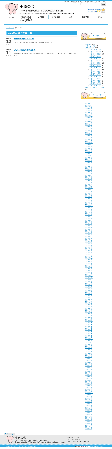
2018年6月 (88, 197)
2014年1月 (88, 274)
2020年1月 (88, 173)
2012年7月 (88, 306)
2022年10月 (89, 144)
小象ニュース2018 (95, 73)
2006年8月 (88, 420)
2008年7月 (88, 384)
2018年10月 (89, 189)
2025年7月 (88, 107)
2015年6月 (88, 245)
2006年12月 (89, 412)
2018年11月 (89, 188)
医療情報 (85, 17)
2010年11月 (89, 340)
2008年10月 (89, 380)
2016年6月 (88, 227)
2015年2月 (88, 251)
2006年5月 (88, 423)
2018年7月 (88, 195)
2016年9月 (88, 222)
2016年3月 (88, 233)
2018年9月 (88, 191)
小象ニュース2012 (95, 62)
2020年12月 (89, 164)
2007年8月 (88, 398)
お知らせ (88, 44)
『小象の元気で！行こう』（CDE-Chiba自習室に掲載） (26, 19)
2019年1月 (88, 184)
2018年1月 (88, 204)
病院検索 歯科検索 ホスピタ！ (98, 446)
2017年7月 (88, 209)
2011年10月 (89, 321)
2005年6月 (88, 429)
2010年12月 (89, 339)
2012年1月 (88, 315)
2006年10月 (89, 416)
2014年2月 (88, 272)
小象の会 (20, 446)
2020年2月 (88, 171)
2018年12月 (89, 186)
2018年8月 (88, 193)
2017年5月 (88, 213)
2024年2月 (88, 125)
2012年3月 (88, 312)
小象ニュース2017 (95, 71)
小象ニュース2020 (95, 76)
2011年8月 (88, 324)
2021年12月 (89, 153)
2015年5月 (88, 247)
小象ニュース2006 (95, 51)
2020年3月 (88, 170)
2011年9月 (88, 322)
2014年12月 (89, 254)
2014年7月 (88, 263)
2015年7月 (88, 243)
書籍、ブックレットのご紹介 (94, 87)
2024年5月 (88, 119)
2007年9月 (88, 396)
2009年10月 (89, 362)
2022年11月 (89, 143)
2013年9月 (88, 281)
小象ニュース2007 (95, 53)
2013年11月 (89, 278)
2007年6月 (88, 402)
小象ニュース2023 (95, 82)
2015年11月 (89, 238)
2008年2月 (88, 391)
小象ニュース (89, 48)
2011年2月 (88, 335)
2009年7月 (88, 367)
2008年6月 (88, 385)
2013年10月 (89, 279)
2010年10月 (89, 342)
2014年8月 (88, 261)
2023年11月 (89, 126)
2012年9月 (88, 303)
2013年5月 (88, 288)
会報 (70, 17)
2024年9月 (88, 118)
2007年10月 (89, 394)
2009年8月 (88, 366)
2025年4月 (88, 110)
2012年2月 (88, 314)
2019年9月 (88, 177)
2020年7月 (88, 166)
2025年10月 (89, 105)
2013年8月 (88, 283)
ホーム (11, 17)
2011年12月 (89, 317)
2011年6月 (88, 328)
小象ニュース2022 (95, 80)
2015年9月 (88, 242)
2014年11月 (89, 256)
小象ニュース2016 (95, 69)
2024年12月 (89, 116)
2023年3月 (88, 137)
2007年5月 (88, 403)
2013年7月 (88, 285)
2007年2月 (88, 409)
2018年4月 (88, 200)
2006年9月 (88, 418)
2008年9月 (88, 382)
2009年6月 (88, 369)
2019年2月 (88, 182)
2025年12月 (89, 103)
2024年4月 (88, 121)
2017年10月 (89, 206)
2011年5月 (88, 330)
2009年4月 (88, 373)
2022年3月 (88, 150)
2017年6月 (88, 211)
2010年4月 (88, 353)
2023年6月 (88, 132)
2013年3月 (88, 292)
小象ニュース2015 (95, 67)
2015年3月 (88, 249)
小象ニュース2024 (95, 84)
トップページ (10, 28)
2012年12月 (89, 297)
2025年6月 (88, 109)
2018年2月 (88, 202)
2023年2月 (88, 139)
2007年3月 (88, 407)
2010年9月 (88, 344)
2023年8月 (88, 128)
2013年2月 (88, 294)
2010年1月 (88, 357)
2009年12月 (89, 358)
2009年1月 (88, 376)
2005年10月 (89, 427)
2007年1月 (88, 411)
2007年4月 (88, 405)
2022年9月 (88, 146)
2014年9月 (88, 260)
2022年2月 (88, 152)
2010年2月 (88, 355)
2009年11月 (89, 360)
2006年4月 (88, 425)
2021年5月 (88, 161)
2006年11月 (89, 414)
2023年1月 (88, 141)
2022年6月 (88, 148)
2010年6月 (88, 349)
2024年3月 (88, 123)
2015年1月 (88, 252)
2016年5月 (88, 229)
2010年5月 (88, 351)
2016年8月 (88, 224)
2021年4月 (88, 163)
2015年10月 (89, 240)
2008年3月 (88, 389)
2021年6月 (88, 159)
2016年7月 (88, 225)
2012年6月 (88, 308)
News (100, 17)
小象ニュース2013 (95, 64)
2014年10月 (89, 258)
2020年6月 (88, 168)
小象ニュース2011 (95, 60)
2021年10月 (89, 155)
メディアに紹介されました (25, 50)
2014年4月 (88, 269)
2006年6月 (88, 421)
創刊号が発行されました (24, 39)
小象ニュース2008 (95, 55)
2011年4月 (88, 331)
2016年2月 (88, 234)
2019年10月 (89, 175)
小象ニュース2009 (95, 57)
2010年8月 (88, 346)
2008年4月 (88, 387)
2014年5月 (88, 267)
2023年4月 (88, 135)
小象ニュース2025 (95, 85)
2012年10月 (89, 301)
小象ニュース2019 (95, 75)
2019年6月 (88, 179)
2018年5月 (88, 198)
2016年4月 (88, 231)
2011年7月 (88, 326)
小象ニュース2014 (95, 66)
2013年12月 (89, 276)
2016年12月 (89, 216)
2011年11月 (89, 319)
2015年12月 (89, 236)
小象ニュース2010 (95, 58)
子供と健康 (56, 17)
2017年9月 (88, 207)
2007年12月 (89, 393)
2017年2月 (88, 215)
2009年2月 (88, 375)
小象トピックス (90, 46)
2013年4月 (88, 290)
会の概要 (41, 17)
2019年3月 (88, 180)
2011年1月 (88, 337)
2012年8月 (88, 305)
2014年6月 (88, 265)
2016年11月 (89, 218)
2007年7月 (88, 400)
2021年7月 (88, 157)
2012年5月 (88, 310)
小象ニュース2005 (95, 49)
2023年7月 (88, 130)
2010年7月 (88, 348)
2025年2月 (88, 114)
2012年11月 (89, 299)
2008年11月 (89, 378)
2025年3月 (88, 112)
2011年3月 (88, 333)
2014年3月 (88, 270)
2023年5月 (88, 134)
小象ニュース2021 (95, 78)
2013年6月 (88, 287)
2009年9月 (88, 364)
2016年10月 (89, 220)
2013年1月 (88, 296)
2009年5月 (88, 371)
